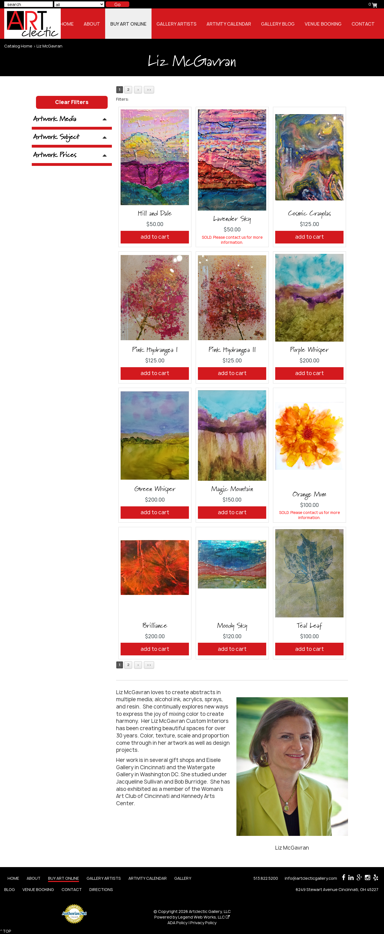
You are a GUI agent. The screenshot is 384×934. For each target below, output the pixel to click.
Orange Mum (309, 494)
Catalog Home (18, 46)
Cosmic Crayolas (309, 213)
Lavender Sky (232, 219)
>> (149, 89)
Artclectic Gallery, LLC (210, 911)
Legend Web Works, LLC (204, 917)
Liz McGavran (49, 46)
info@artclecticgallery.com (311, 878)
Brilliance (155, 626)
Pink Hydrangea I (155, 350)
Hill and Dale (155, 213)
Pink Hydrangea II (232, 350)
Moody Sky (232, 626)
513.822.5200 (266, 878)
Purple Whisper (309, 350)
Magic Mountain (232, 489)
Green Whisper (154, 489)
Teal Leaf (309, 626)
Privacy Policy (203, 922)
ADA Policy (178, 922)
